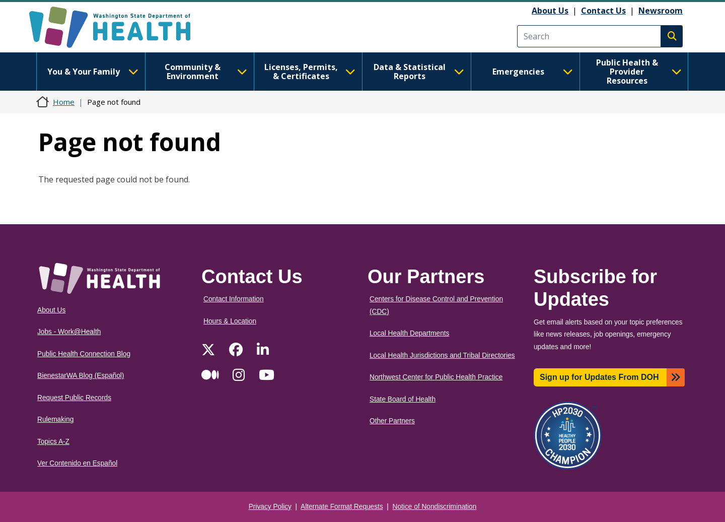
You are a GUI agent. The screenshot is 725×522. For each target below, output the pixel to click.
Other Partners (392, 421)
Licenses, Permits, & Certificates (309, 71)
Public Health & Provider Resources (639, 71)
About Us (550, 10)
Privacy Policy (270, 506)
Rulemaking (55, 419)
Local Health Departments (409, 333)
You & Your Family (92, 71)
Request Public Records (74, 398)
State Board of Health (403, 399)
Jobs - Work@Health (69, 332)
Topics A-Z (53, 441)
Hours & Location (229, 321)
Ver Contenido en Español (77, 463)
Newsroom (660, 10)
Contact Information (233, 299)
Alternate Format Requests (342, 506)
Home (64, 102)
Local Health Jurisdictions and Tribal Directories (442, 355)
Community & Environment (206, 71)
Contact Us (603, 10)
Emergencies (532, 71)
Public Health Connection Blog (83, 354)
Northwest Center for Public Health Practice (436, 377)
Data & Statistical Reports (419, 71)
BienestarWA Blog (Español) (80, 375)
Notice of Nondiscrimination (435, 506)
